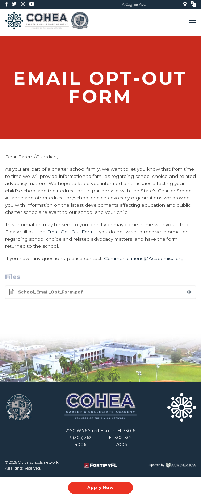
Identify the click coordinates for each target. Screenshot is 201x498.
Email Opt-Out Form (70, 231)
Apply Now (100, 487)
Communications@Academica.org (144, 258)
